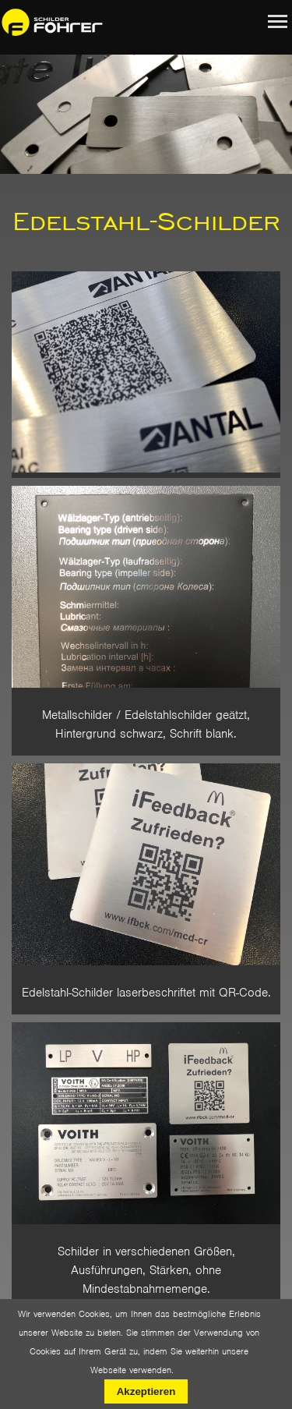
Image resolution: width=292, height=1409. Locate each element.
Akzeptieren (146, 1391)
